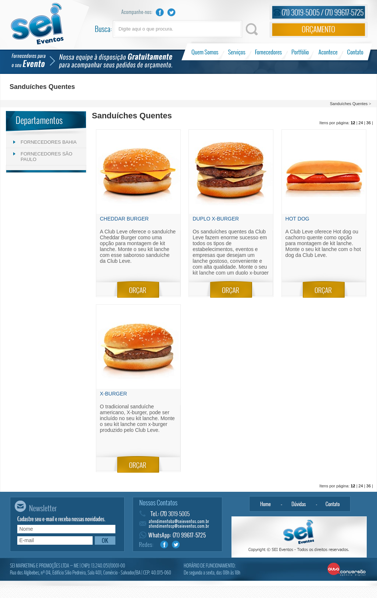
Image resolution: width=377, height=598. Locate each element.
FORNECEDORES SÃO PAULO (46, 156)
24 (361, 123)
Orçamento (318, 29)
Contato (355, 51)
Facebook (159, 12)
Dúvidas (298, 504)
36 (368, 123)
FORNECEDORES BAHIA (48, 142)
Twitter (171, 12)
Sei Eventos (37, 23)
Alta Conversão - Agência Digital (346, 570)
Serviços (236, 51)
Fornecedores (268, 51)
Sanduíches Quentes (349, 103)
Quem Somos (205, 51)
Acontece (328, 51)
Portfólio (300, 51)
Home (265, 504)
